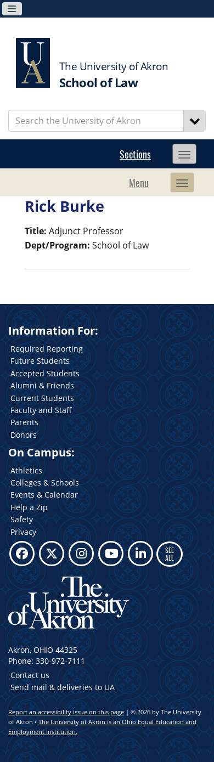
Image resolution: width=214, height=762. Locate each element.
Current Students (42, 398)
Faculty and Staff (41, 410)
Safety (21, 519)
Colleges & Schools (44, 482)
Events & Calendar (44, 494)
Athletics (26, 470)
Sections (135, 154)
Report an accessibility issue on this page (66, 712)
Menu (139, 183)
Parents (24, 422)
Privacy (23, 532)
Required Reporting (46, 348)
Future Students (40, 360)
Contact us (29, 675)
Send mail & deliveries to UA (62, 687)
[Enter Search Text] (96, 121)
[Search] (195, 121)
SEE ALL (169, 553)
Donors (23, 435)
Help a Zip (29, 507)
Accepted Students (45, 373)
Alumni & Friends (42, 385)
